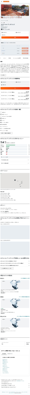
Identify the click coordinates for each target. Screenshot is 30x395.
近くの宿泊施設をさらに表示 (25, 278)
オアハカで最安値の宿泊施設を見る (24, 296)
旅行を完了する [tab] (10, 353)
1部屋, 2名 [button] (3, 34)
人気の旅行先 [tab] (4, 353)
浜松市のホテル (5, 368)
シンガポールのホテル (6, 367)
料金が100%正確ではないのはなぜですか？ (15, 387)
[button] (2, 1)
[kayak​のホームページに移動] (6, 1)
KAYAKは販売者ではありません (15, 383)
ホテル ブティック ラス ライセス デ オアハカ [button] (7, 289)
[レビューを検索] (15, 157)
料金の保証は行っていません (20, 380)
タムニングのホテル (6, 372)
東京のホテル (5, 363)
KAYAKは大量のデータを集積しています (15, 385)
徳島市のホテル (5, 360)
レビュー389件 (7, 29)
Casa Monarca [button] (3, 309)
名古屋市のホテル (5, 362)
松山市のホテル (5, 359)
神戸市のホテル (5, 370)
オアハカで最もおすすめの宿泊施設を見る (23, 316)
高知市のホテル (5, 366)
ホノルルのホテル (5, 371)
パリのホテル (5, 364)
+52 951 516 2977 (4, 27)
